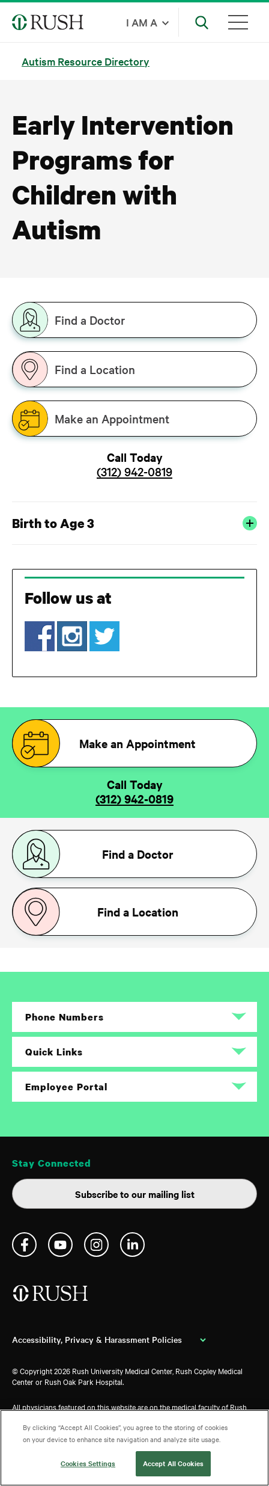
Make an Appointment (112, 418)
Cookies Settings (88, 1463)
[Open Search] (201, 22)
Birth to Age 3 (134, 523)
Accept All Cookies (173, 1463)
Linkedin (132, 1244)
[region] (134, 1448)
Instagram (96, 1244)
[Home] (51, 1298)
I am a (141, 22)
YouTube (60, 1244)
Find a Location (95, 369)
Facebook (24, 1244)
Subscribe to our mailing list (135, 1193)
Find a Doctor (90, 320)
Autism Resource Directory (86, 61)
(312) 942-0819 (134, 471)
